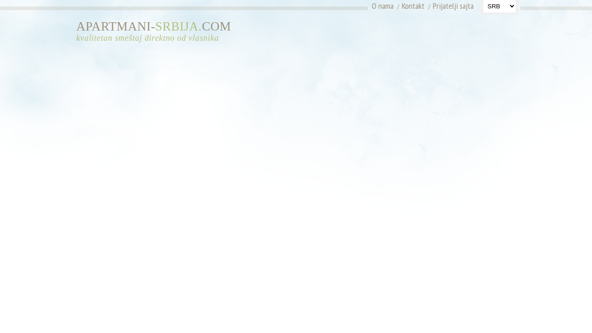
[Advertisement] (434, 35)
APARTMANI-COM (157, 31)
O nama (383, 5)
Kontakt (413, 5)
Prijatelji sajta (453, 5)
